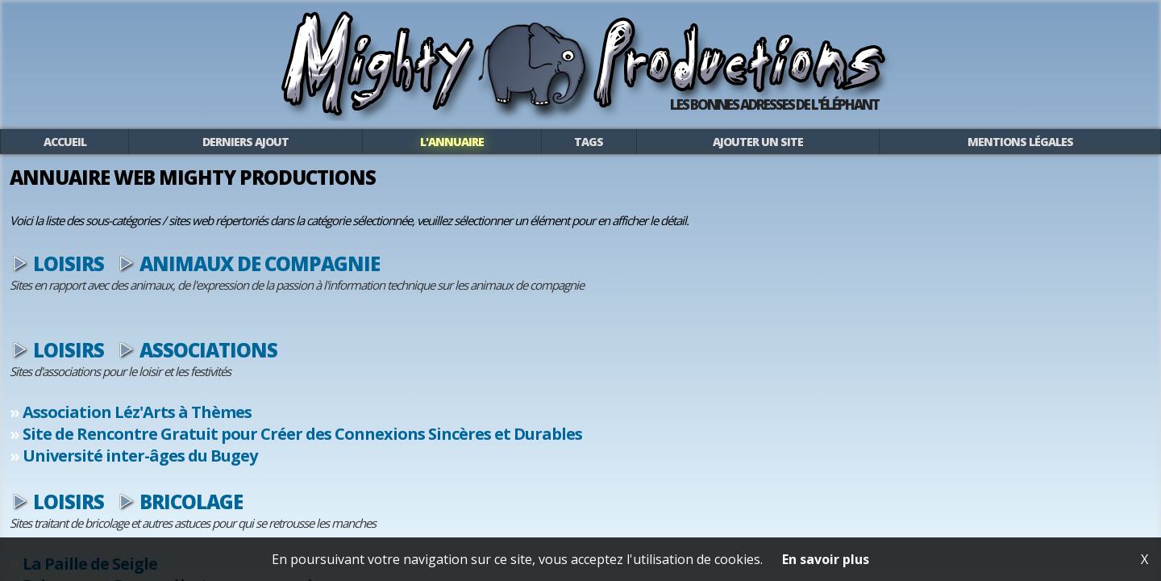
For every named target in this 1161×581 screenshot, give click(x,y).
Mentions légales (888, 153)
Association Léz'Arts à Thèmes (314, 426)
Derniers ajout (351, 153)
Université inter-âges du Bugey (317, 469)
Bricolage (368, 515)
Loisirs (245, 277)
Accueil (224, 153)
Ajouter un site (711, 153)
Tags (594, 153)
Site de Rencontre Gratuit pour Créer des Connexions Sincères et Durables (479, 447)
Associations (386, 363)
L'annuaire (495, 153)
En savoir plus (825, 559)
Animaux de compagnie (437, 277)
